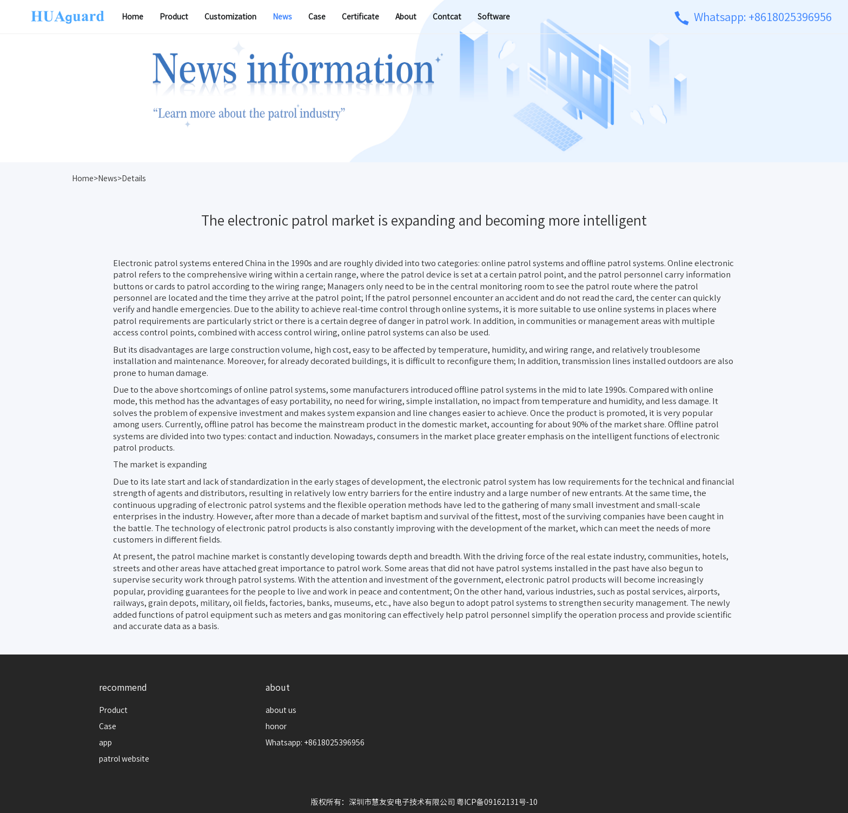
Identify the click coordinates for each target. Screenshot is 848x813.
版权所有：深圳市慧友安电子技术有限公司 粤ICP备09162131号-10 (424, 802)
